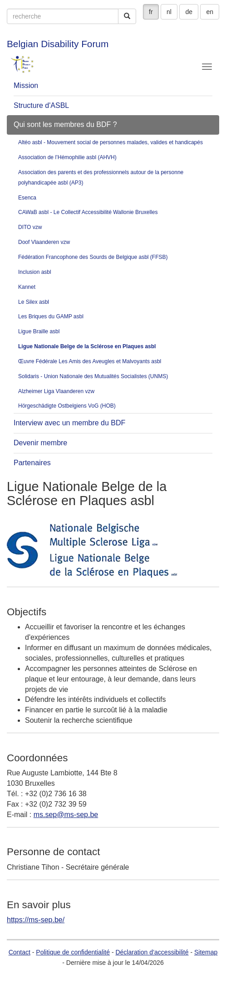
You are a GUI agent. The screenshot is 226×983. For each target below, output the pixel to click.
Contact (19, 952)
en (209, 11)
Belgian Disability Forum (57, 44)
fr (151, 11)
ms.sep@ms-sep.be (66, 814)
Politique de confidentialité (73, 952)
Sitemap (205, 952)
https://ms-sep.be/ (35, 920)
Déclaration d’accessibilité (151, 952)
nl (169, 11)
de (188, 11)
